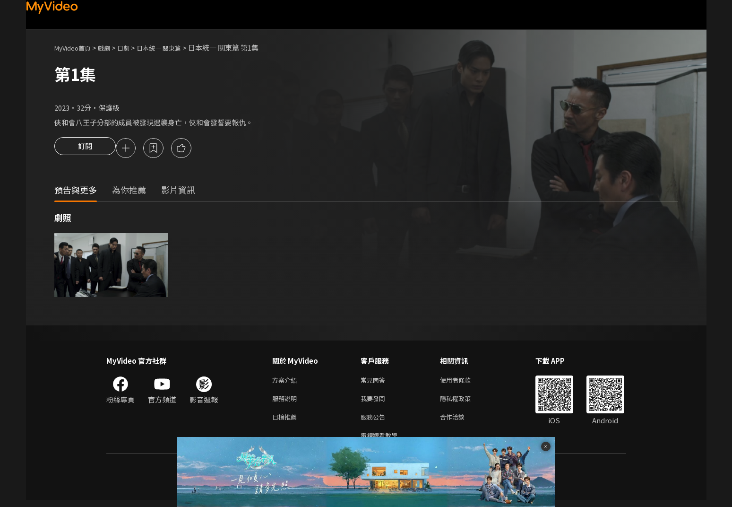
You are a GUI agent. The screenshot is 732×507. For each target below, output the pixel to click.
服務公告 (375, 422)
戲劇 (111, 47)
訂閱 (85, 149)
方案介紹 (286, 382)
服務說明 (286, 402)
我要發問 (375, 402)
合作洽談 (460, 422)
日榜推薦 (286, 422)
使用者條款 (463, 382)
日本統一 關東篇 (172, 47)
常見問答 (375, 382)
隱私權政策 (463, 402)
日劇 (133, 47)
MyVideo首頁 (75, 47)
